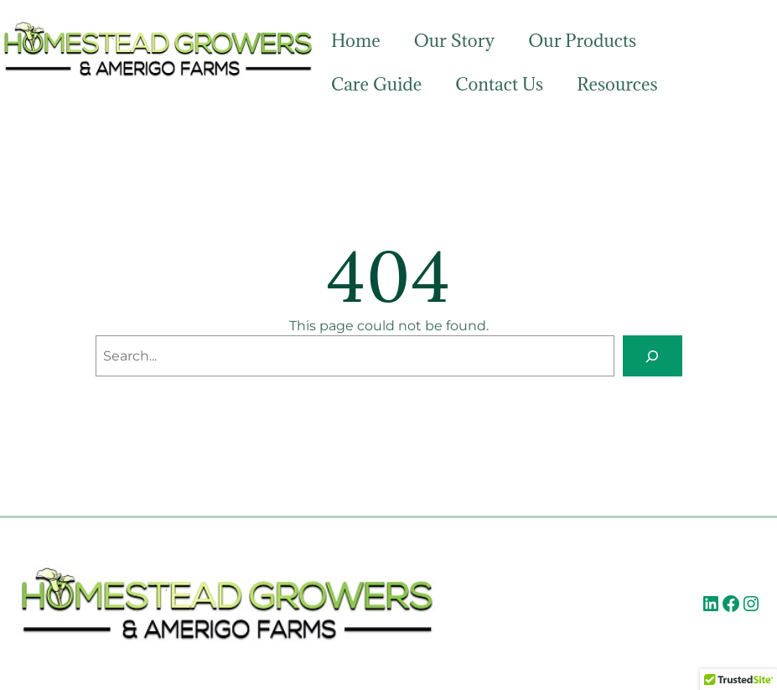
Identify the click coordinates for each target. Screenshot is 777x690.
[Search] (652, 355)
